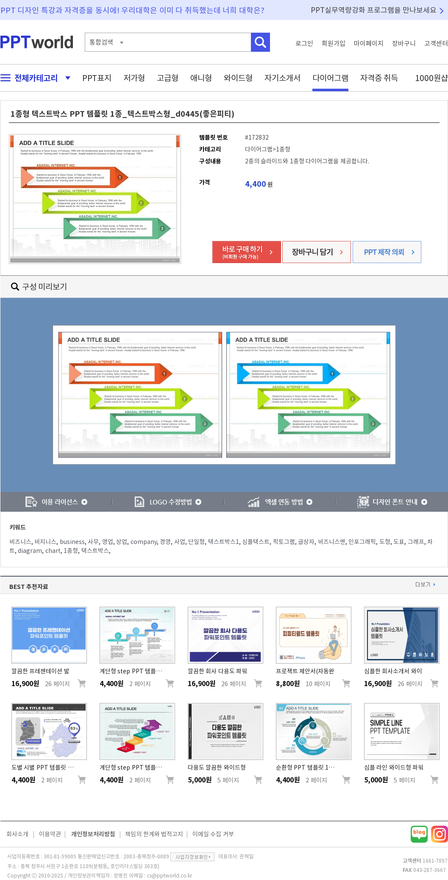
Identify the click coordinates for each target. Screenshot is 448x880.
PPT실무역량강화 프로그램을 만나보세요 (374, 10)
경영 (165, 542)
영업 (107, 542)
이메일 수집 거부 (213, 834)
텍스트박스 (95, 551)
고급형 (167, 78)
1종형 (71, 551)
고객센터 (436, 43)
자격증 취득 (379, 78)
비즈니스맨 (331, 542)
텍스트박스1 (223, 542)
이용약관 (50, 834)
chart (53, 551)
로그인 (304, 43)
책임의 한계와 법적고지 (154, 834)
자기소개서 (282, 78)
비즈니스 (20, 542)
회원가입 (333, 43)
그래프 (416, 542)
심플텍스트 (256, 542)
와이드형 (238, 78)
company (144, 542)
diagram (30, 551)
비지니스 (45, 542)
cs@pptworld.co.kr (169, 875)
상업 (121, 542)
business (72, 542)
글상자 (306, 542)
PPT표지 (96, 78)
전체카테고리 (33, 78)
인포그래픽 (362, 542)
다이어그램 (330, 78)
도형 (384, 542)
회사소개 (17, 834)
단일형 (196, 542)
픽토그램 (284, 542)
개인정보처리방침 (93, 834)
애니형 (201, 78)
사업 (179, 542)
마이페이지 (369, 43)
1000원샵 (431, 78)
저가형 (134, 78)
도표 (398, 542)
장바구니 (404, 43)
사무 (93, 542)
